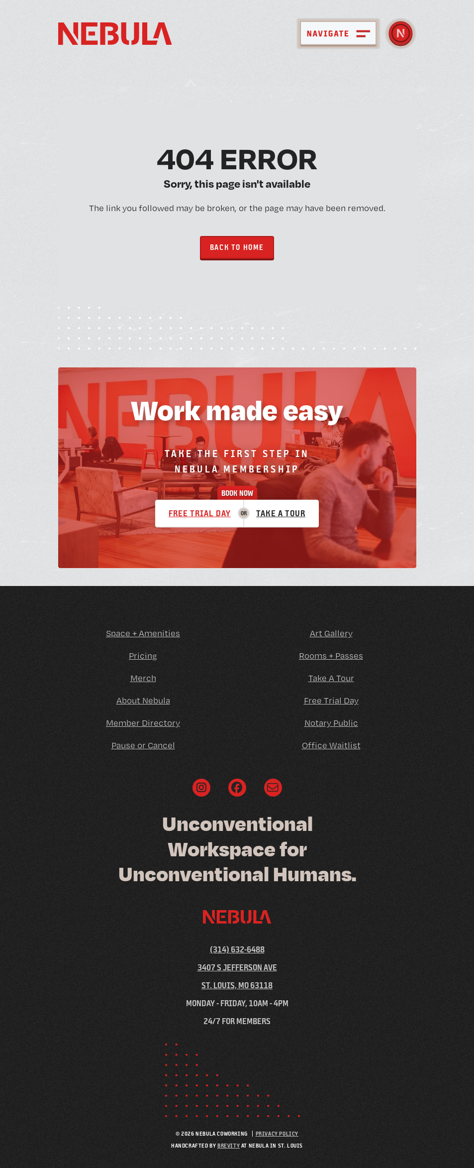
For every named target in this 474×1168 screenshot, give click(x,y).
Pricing (143, 655)
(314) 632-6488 (237, 949)
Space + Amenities (143, 633)
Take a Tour (280, 513)
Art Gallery (331, 633)
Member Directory (143, 722)
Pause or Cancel (143, 745)
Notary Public (331, 722)
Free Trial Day (200, 513)
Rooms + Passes (331, 655)
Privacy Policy (277, 1133)
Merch (143, 678)
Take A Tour (331, 678)
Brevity (228, 1145)
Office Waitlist (331, 745)
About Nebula (143, 700)
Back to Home (237, 247)
